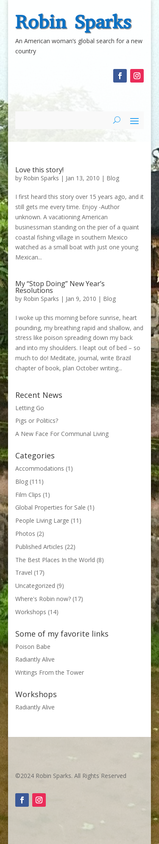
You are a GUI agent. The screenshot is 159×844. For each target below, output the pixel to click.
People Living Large (42, 520)
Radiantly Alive (35, 659)
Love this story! (39, 169)
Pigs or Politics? (36, 420)
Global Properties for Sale (50, 507)
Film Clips (28, 495)
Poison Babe (32, 647)
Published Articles (39, 547)
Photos (25, 534)
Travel (23, 572)
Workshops (30, 612)
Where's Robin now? (43, 599)
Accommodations (39, 468)
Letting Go (29, 408)
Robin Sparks (73, 22)
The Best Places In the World (55, 560)
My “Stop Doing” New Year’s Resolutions (60, 287)
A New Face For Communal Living (62, 434)
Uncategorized (35, 586)
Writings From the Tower (49, 672)
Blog (112, 178)
